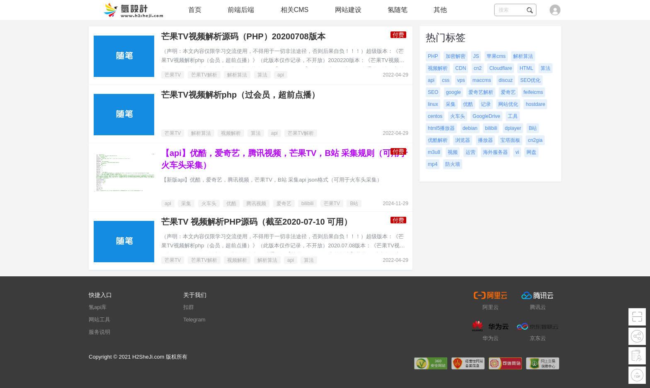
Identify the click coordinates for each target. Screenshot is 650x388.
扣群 (188, 307)
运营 (470, 152)
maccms (482, 80)
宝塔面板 (510, 140)
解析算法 (237, 75)
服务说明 (99, 332)
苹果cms (496, 56)
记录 (486, 104)
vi (517, 152)
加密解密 (456, 56)
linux (433, 104)
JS (476, 56)
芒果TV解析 (204, 75)
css (445, 80)
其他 (440, 9)
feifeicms (533, 92)
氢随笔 (397, 9)
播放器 (485, 140)
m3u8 (434, 152)
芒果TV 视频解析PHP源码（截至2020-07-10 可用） (256, 221)
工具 (513, 116)
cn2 (478, 68)
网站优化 (508, 104)
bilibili (307, 203)
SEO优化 (530, 80)
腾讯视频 (256, 203)
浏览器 (462, 140)
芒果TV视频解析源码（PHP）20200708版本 (243, 36)
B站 (354, 203)
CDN (460, 68)
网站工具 (99, 319)
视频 (453, 152)
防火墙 (452, 164)
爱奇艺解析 (480, 92)
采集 (186, 203)
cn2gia (535, 140)
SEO (433, 92)
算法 (262, 75)
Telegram (194, 319)
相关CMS (295, 9)
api (280, 75)
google (453, 92)
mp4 (432, 164)
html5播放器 (441, 128)
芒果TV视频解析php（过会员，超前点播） (240, 94)
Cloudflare (500, 68)
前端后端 (241, 9)
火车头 (208, 203)
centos (435, 116)
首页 (194, 9)
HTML (526, 68)
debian (470, 128)
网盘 (531, 152)
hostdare (535, 104)
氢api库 (98, 307)
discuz (506, 80)
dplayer (513, 128)
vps (461, 80)
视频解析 (231, 133)
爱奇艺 (283, 203)
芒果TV (173, 75)
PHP (433, 56)
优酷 (231, 203)
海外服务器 (495, 152)
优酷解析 (438, 140)
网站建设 (348, 9)
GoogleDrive (486, 116)
